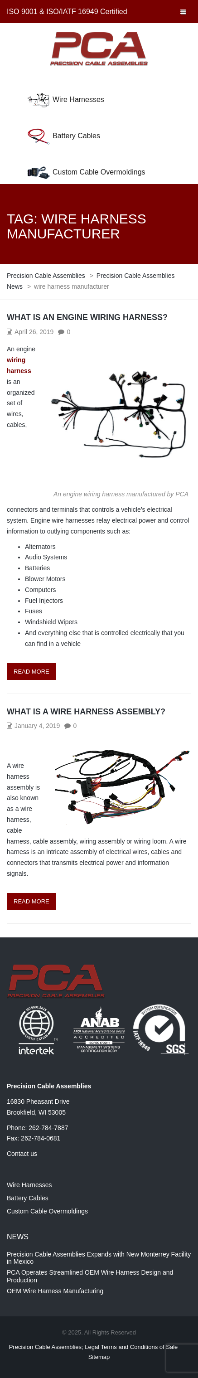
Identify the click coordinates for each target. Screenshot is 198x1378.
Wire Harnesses (78, 99)
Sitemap (99, 1357)
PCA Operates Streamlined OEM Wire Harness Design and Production (90, 1276)
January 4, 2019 (37, 725)
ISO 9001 (22, 11)
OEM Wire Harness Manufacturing (55, 1291)
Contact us (22, 1153)
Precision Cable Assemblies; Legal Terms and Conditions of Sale (93, 1347)
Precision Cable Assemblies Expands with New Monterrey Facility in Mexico (99, 1258)
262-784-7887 (48, 1127)
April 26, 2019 (33, 331)
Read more (31, 671)
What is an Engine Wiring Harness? (87, 317)
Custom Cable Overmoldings (99, 172)
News (18, 1237)
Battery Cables (76, 136)
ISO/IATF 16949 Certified (86, 11)
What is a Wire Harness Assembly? (86, 711)
